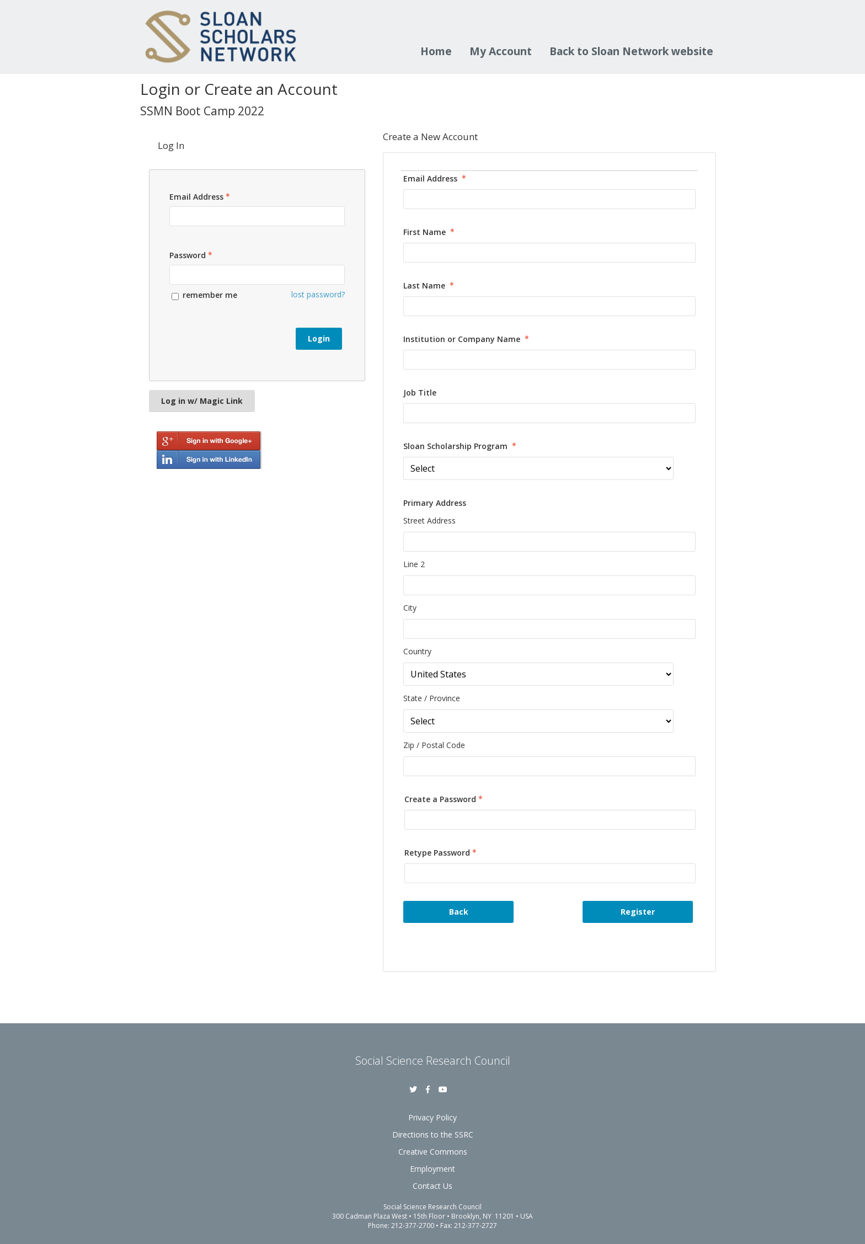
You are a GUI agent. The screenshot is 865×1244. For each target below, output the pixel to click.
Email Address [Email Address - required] (435, 178)
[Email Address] (549, 199)
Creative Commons (432, 1151)
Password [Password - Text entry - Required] (192, 255)
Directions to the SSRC (432, 1134)
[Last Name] (549, 306)
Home (436, 52)
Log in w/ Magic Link (202, 401)
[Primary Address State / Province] (538, 721)
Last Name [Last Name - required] (429, 285)
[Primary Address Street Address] (549, 542)
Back (458, 911)
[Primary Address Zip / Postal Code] (549, 766)
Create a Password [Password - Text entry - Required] (444, 799)
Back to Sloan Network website (631, 52)
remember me (210, 295)
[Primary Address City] (549, 629)
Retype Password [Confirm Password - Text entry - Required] (441, 852)
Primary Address (434, 503)
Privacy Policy (432, 1117)
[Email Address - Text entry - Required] (257, 216)
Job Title (419, 392)
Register (638, 911)
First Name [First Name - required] (430, 232)
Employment (432, 1168)
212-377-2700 (412, 1225)
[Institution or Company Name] (549, 360)
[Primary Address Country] (538, 674)
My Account (500, 52)
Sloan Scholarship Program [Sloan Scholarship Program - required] (461, 446)
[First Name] (549, 253)
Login (319, 338)
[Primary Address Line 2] (549, 585)
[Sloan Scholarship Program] (538, 468)
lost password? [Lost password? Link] (318, 294)
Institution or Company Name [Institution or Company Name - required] (467, 339)
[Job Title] (549, 413)
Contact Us (432, 1186)
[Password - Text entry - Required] (257, 275)
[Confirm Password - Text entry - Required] (550, 873)
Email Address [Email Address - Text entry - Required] (200, 196)
